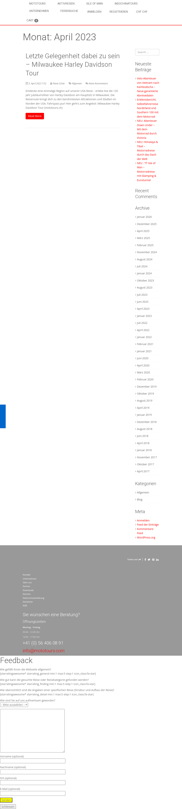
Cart (32, 20)
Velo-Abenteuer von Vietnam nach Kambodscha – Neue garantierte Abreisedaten (148, 87)
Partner (26, 586)
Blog (140, 499)
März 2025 (143, 238)
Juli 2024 (142, 266)
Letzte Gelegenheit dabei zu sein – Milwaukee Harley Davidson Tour (73, 64)
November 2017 (147, 457)
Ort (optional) (32, 780)
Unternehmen (39, 11)
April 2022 (143, 330)
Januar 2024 (144, 273)
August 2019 (144, 400)
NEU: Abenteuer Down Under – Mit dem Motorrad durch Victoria (147, 129)
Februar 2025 (145, 245)
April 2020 (143, 365)
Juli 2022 (142, 323)
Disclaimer (28, 601)
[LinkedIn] (157, 559)
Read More (35, 116)
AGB (25, 605)
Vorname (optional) (32, 759)
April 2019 (143, 408)
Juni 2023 (142, 301)
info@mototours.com (44, 650)
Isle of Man (94, 3)
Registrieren (119, 11)
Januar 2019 (144, 415)
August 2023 (144, 287)
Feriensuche (69, 11)
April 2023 (143, 308)
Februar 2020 (145, 379)
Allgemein (77, 83)
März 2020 (143, 372)
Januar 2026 (144, 217)
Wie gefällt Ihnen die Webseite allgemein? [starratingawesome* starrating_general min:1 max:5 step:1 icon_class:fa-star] (48, 671)
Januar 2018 (144, 450)
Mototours (37, 3)
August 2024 (144, 259)
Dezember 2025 (147, 224)
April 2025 (143, 231)
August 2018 (144, 429)
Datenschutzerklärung (33, 597)
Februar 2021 (145, 344)
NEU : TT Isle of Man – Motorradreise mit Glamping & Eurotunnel (146, 171)
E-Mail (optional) (32, 791)
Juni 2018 (142, 436)
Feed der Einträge (148, 524)
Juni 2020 (142, 358)
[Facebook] (145, 559)
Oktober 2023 (145, 280)
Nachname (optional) (32, 769)
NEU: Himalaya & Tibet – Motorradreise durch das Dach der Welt (147, 150)
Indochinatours (126, 3)
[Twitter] (149, 559)
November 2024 (147, 252)
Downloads (28, 590)
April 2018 (143, 443)
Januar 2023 (144, 316)
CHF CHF (141, 11)
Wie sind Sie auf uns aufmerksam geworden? (27, 703)
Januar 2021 (144, 351)
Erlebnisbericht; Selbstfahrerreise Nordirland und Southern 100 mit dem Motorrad (147, 108)
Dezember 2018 (147, 422)
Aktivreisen (66, 3)
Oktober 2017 (145, 464)
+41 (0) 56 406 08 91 (43, 643)
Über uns (27, 582)
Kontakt (26, 574)
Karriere (27, 594)
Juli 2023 (142, 294)
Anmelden (94, 11)
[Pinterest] (153, 559)
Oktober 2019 (145, 393)
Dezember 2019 (147, 386)
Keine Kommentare (98, 83)
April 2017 (143, 471)
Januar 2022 (144, 337)
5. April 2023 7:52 (37, 83)
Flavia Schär (59, 83)
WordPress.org (146, 537)
